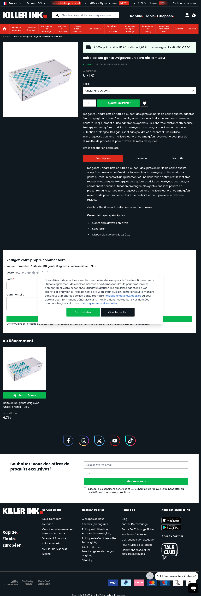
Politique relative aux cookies (123, 296)
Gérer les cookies (118, 312)
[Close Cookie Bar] (159, 275)
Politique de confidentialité (100, 303)
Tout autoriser (83, 312)
